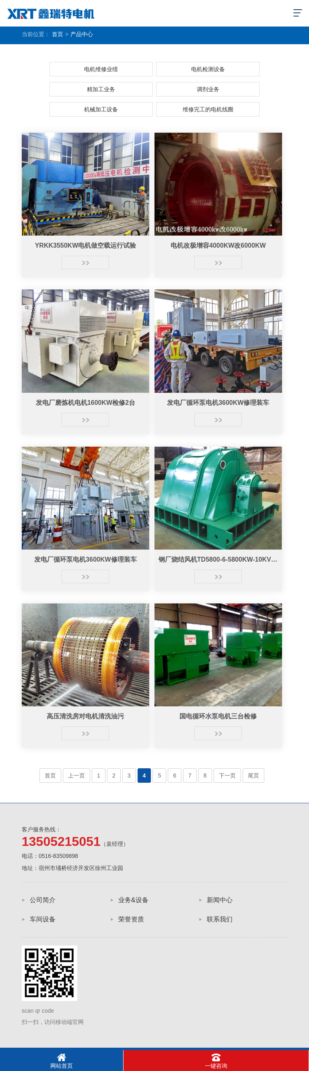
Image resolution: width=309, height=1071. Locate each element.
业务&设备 (133, 900)
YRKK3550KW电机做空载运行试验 (85, 245)
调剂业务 (208, 89)
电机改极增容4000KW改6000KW (218, 245)
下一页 (227, 775)
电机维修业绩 (101, 69)
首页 (57, 34)
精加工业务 (101, 89)
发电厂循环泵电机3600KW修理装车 (218, 402)
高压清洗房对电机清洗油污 (85, 716)
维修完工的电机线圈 (208, 109)
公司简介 (43, 900)
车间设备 (43, 919)
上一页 (76, 775)
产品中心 (81, 34)
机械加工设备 (101, 109)
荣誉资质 (131, 919)
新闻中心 (220, 900)
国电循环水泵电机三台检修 (218, 716)
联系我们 (220, 919)
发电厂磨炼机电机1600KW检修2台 (85, 402)
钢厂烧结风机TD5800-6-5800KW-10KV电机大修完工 (218, 559)
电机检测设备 (208, 69)
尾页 (253, 775)
